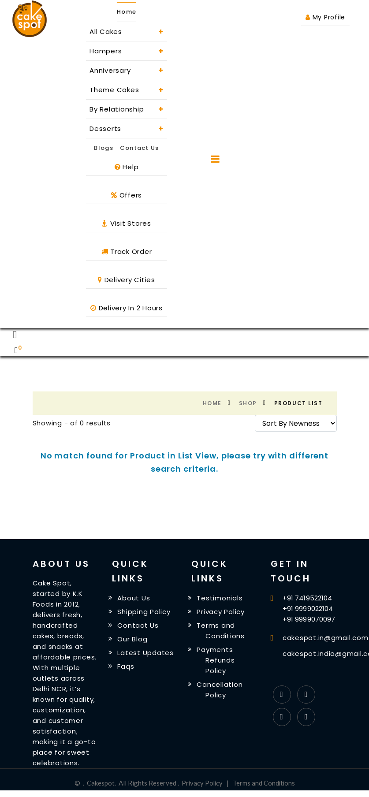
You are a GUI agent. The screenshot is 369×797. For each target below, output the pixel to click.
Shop (248, 403)
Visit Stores (126, 223)
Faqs (126, 668)
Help (127, 166)
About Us (134, 598)
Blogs (103, 148)
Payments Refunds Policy (216, 662)
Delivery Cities (126, 279)
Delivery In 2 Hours (126, 308)
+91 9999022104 (308, 608)
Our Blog (133, 640)
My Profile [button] (325, 17)
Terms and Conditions (264, 783)
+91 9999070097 (309, 619)
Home (212, 403)
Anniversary (126, 70)
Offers (126, 195)
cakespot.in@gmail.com (326, 637)
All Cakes (126, 31)
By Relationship (126, 109)
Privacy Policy (222, 612)
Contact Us (139, 148)
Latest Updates (146, 654)
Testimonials (220, 598)
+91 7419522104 (307, 598)
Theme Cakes (126, 90)
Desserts (126, 128)
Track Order (126, 251)
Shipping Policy (144, 612)
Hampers (126, 51)
